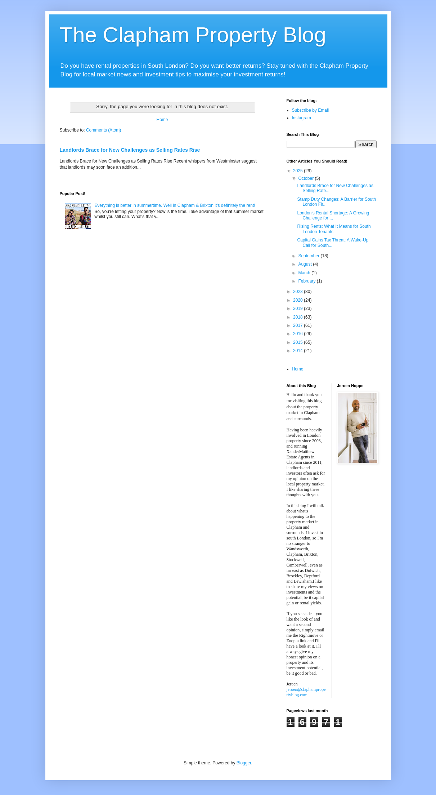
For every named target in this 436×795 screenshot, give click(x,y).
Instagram (301, 117)
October (306, 178)
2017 (298, 325)
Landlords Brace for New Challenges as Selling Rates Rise (130, 150)
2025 (298, 170)
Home (162, 119)
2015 (298, 342)
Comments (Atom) (103, 130)
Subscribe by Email (310, 110)
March (304, 272)
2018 (298, 317)
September (309, 255)
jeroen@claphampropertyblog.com (306, 692)
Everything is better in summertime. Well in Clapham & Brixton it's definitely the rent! (174, 205)
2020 (298, 300)
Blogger (244, 762)
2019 (298, 308)
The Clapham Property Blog (193, 35)
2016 (298, 333)
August (305, 264)
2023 (298, 291)
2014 (298, 350)
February (307, 281)
